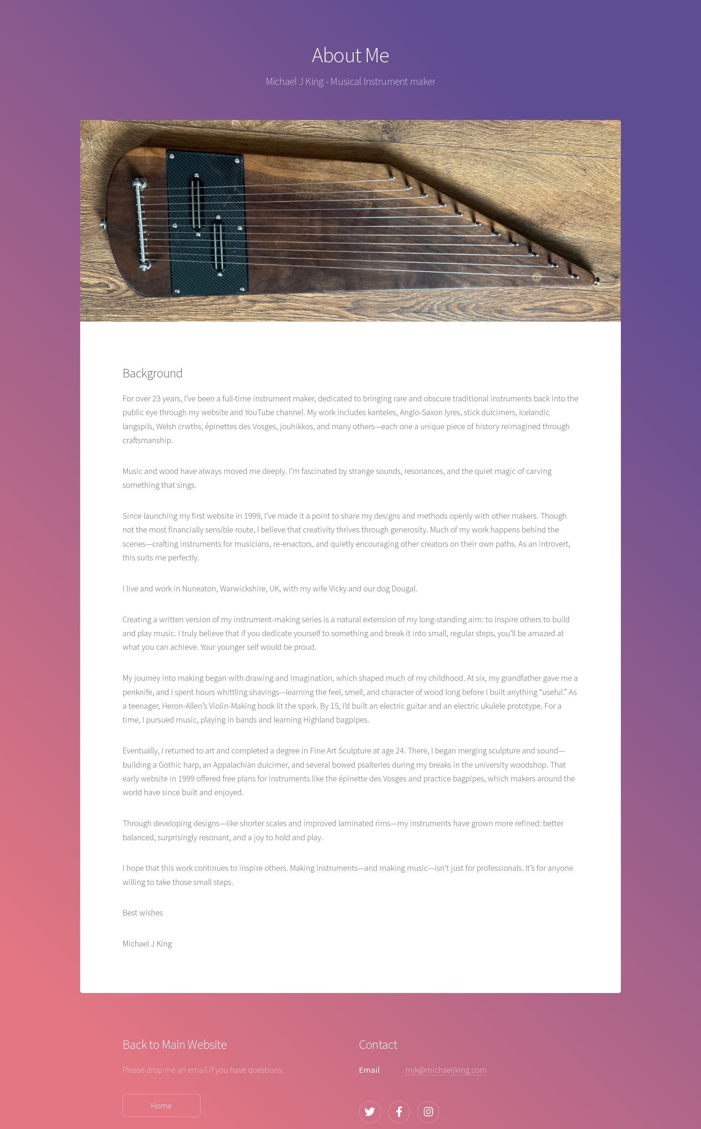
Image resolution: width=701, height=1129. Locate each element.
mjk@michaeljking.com (446, 1070)
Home (161, 1105)
